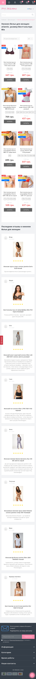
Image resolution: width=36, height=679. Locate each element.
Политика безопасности (16, 640)
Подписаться (28, 637)
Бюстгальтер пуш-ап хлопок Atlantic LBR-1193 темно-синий (10, 63)
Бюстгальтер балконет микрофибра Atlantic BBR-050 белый (9, 107)
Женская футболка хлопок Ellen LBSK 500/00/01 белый (18, 558)
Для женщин (11, 20)
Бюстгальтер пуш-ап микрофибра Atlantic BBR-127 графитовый (10, 150)
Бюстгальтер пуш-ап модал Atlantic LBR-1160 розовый (26, 107)
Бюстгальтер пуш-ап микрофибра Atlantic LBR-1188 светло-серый (10, 193)
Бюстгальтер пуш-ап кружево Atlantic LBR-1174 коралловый (26, 63)
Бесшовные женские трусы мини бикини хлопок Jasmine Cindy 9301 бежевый (18, 511)
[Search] (33, 15)
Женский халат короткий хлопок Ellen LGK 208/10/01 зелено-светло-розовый (18, 356)
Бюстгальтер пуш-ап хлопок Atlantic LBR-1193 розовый (26, 150)
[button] (15, 2)
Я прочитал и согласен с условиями (16, 641)
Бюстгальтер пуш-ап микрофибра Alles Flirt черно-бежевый (18, 311)
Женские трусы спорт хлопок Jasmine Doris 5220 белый (18, 267)
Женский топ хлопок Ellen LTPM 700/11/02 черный (18, 409)
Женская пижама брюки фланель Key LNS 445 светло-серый (18, 460)
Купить (9, 80)
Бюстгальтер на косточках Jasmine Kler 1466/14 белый (18, 607)
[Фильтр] (1, 340)
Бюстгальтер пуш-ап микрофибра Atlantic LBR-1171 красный (26, 193)
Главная (3, 20)
